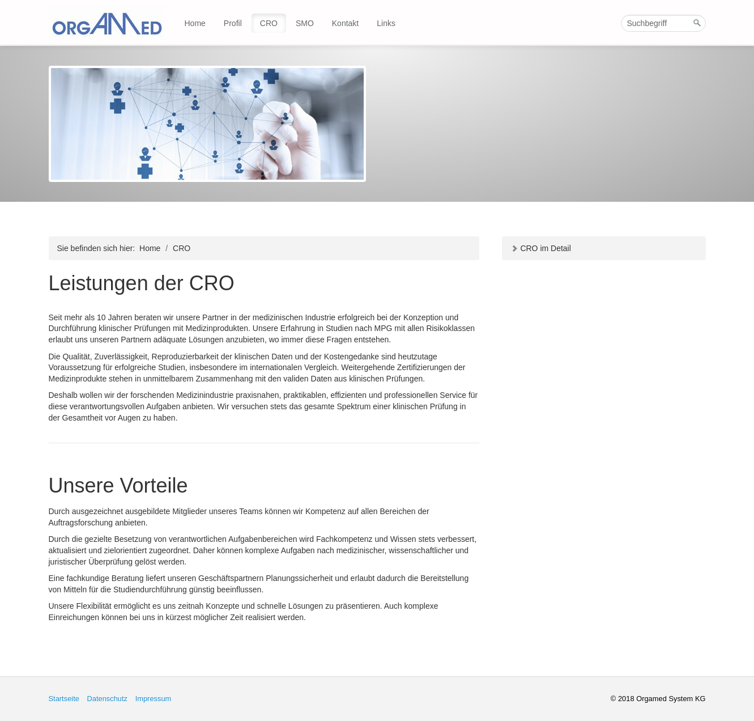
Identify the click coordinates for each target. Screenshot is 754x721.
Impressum (153, 698)
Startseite (64, 698)
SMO (305, 23)
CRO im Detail (540, 248)
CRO (269, 23)
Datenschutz (107, 698)
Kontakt (345, 23)
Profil (233, 23)
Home (195, 23)
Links (386, 23)
